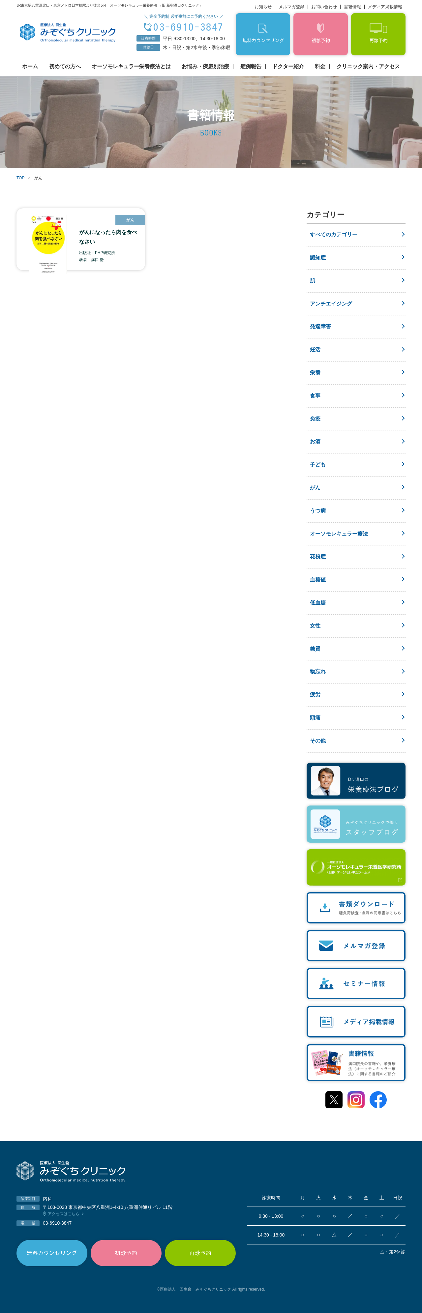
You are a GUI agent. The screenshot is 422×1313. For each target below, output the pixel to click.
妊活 (315, 349)
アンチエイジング (331, 303)
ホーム (30, 66)
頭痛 (315, 717)
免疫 (315, 419)
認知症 (318, 257)
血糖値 (318, 579)
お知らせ (263, 7)
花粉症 (318, 556)
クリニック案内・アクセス (368, 66)
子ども (318, 464)
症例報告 (250, 66)
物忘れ (318, 671)
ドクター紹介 (288, 66)
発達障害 (320, 326)
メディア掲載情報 (385, 7)
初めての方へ (65, 66)
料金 (320, 66)
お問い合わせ (324, 7)
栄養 (315, 372)
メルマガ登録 (291, 7)
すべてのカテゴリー (333, 234)
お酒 (315, 441)
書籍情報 (352, 7)
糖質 (315, 649)
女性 (315, 625)
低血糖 (318, 602)
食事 (315, 395)
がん (315, 487)
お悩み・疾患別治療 (205, 66)
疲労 (315, 694)
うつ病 (318, 510)
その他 (318, 741)
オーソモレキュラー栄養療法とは (131, 66)
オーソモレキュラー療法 (339, 534)
